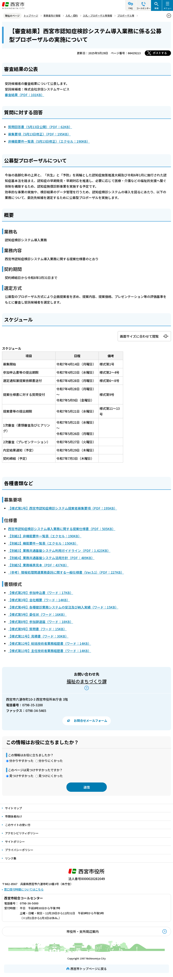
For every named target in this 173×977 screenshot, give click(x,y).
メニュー (168, 8)
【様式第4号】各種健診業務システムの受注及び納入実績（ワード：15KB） (63, 607)
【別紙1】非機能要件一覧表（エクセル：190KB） (44, 536)
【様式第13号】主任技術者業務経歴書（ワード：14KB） (49, 650)
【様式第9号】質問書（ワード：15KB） (37, 628)
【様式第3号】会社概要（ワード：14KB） (39, 599)
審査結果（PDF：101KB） (24, 94)
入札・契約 (72, 15)
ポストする (160, 53)
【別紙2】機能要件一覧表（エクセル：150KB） (43, 543)
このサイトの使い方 (17, 825)
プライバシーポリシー (19, 850)
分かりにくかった (51, 761)
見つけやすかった (21, 776)
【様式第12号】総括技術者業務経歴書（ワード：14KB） (49, 643)
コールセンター (143, 8)
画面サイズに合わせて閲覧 (139, 336)
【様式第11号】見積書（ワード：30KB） (38, 636)
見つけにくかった (51, 776)
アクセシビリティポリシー (22, 833)
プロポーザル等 (125, 15)
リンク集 (10, 858)
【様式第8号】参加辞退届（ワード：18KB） (40, 621)
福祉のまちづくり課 (87, 681)
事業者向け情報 (51, 15)
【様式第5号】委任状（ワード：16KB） (37, 614)
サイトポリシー (15, 842)
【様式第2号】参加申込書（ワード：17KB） (40, 592)
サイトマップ (13, 808)
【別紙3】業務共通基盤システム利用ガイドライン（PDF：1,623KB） (59, 550)
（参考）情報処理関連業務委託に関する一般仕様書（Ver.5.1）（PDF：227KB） (66, 572)
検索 (156, 8)
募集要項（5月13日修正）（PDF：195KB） (39, 134)
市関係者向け (13, 816)
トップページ (31, 15)
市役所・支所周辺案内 (82, 931)
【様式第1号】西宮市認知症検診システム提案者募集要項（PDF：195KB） (62, 508)
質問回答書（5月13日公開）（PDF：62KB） (40, 126)
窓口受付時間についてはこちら (24, 889)
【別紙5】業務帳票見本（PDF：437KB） (38, 565)
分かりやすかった (21, 761)
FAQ (131, 8)
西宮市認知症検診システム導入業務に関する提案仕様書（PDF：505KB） (61, 528)
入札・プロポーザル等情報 (97, 15)
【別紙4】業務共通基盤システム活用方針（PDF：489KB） (51, 557)
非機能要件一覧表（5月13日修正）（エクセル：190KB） (49, 141)
